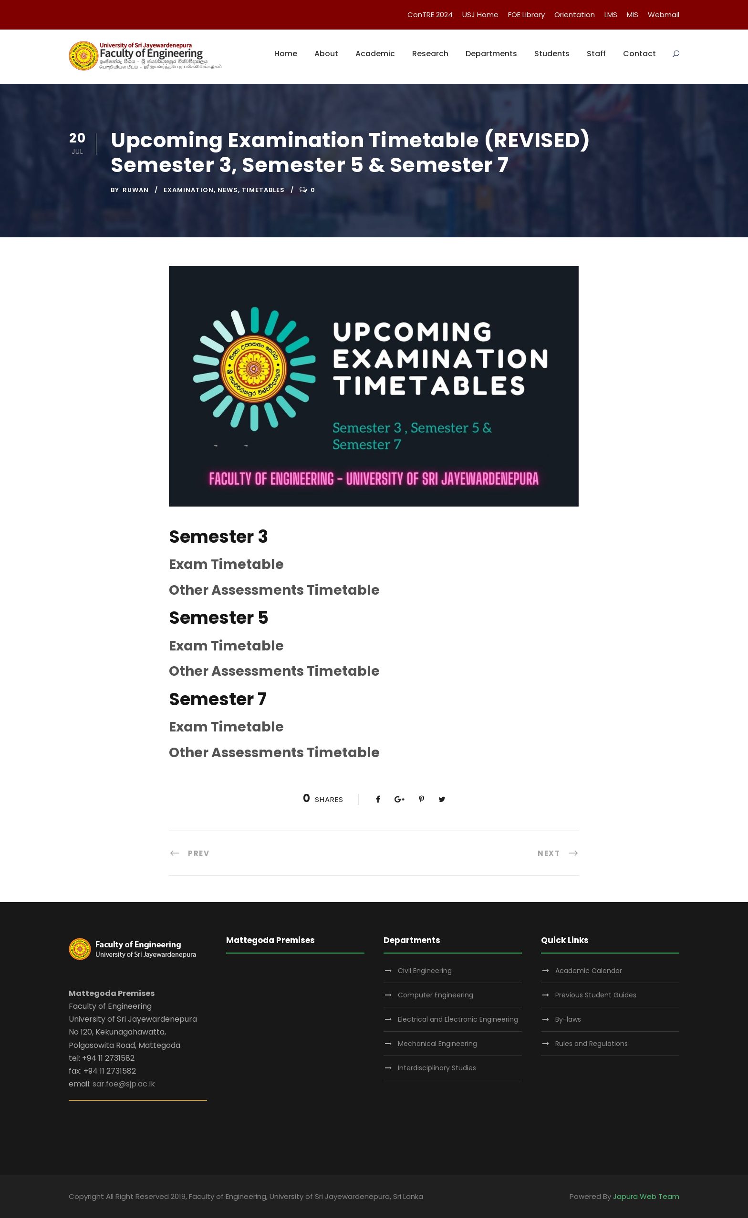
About (326, 53)
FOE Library (526, 15)
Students (552, 53)
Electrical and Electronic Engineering (458, 1019)
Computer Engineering (435, 995)
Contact (639, 53)
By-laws (568, 1019)
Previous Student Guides (595, 995)
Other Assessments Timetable (274, 590)
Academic (375, 53)
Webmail (663, 15)
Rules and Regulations (591, 1043)
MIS (632, 15)
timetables (263, 189)
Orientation (574, 15)
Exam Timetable (226, 564)
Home (285, 53)
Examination (189, 189)
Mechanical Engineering (437, 1043)
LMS (610, 15)
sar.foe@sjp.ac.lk (124, 1083)
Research (430, 53)
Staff (596, 53)
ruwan (136, 189)
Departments (491, 53)
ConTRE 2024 (430, 15)
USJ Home (480, 15)
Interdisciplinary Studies (437, 1068)
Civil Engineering (425, 970)
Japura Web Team (646, 1196)
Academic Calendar (588, 970)
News (228, 189)
